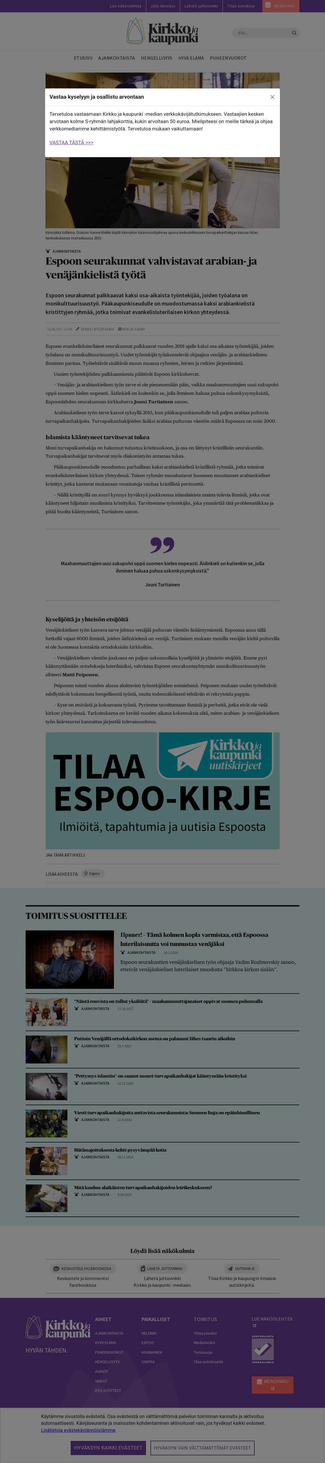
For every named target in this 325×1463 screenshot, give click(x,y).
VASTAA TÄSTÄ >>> (71, 142)
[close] (272, 97)
